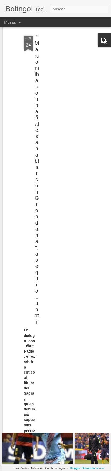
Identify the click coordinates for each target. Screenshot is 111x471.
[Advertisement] (65, 62)
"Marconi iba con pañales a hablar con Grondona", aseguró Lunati (36, 172)
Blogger (75, 468)
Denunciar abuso (93, 468)
